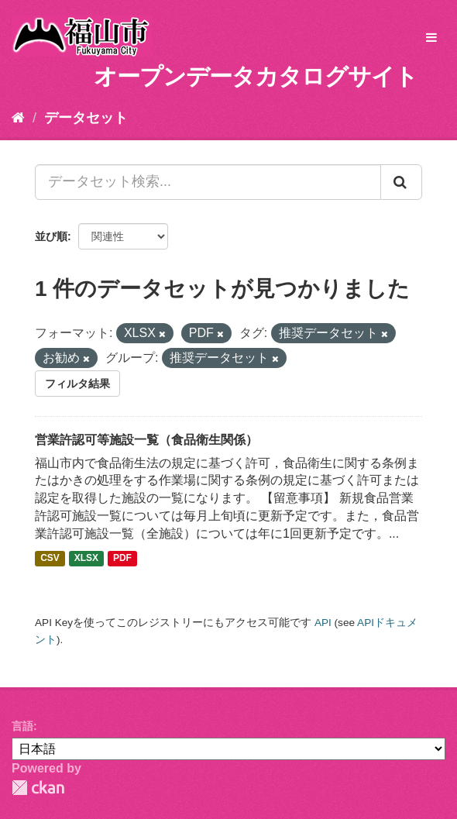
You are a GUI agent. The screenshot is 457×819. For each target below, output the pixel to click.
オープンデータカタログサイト (255, 76)
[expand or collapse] (431, 38)
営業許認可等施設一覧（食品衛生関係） (146, 439)
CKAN (38, 787)
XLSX (86, 558)
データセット (86, 118)
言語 (22, 726)
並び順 (51, 236)
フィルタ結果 (77, 383)
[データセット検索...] (208, 182)
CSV (50, 558)
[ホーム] (18, 118)
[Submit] (401, 182)
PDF (122, 558)
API (323, 622)
